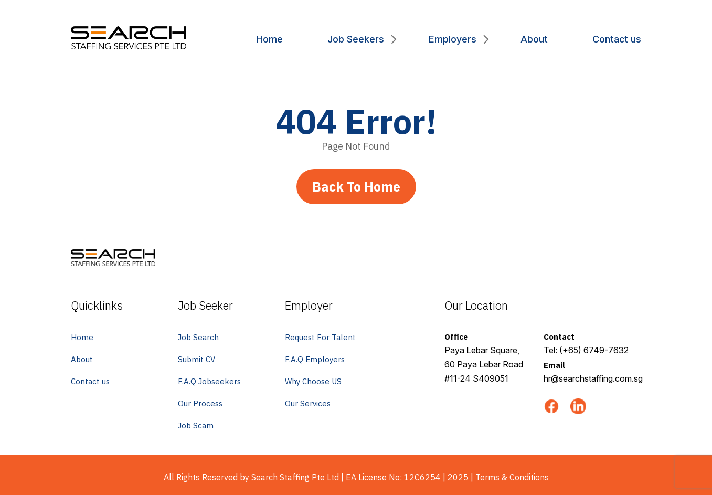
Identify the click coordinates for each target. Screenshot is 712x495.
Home (270, 39)
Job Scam (196, 425)
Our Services (308, 403)
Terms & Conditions (512, 477)
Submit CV (196, 359)
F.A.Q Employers (315, 359)
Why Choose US (313, 381)
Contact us (616, 39)
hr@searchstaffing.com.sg (593, 378)
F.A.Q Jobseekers (209, 381)
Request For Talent (320, 337)
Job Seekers (355, 39)
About (534, 39)
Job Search (198, 337)
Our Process (200, 403)
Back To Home (356, 186)
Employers (452, 39)
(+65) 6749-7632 (594, 350)
